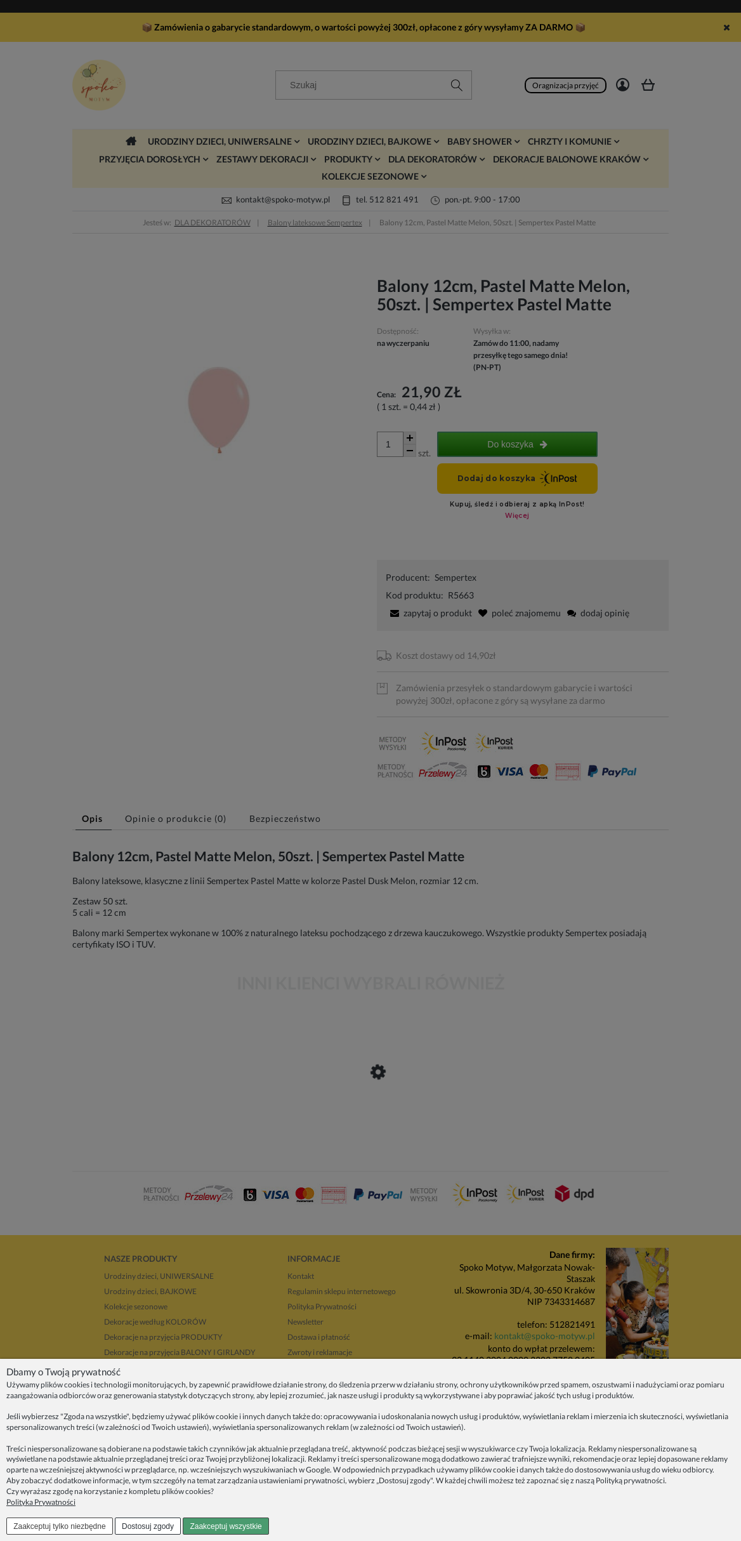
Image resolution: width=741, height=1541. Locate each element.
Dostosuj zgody (148, 1526)
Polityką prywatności (630, 1480)
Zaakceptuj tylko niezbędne (59, 1526)
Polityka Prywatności (40, 1502)
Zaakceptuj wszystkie (225, 1526)
